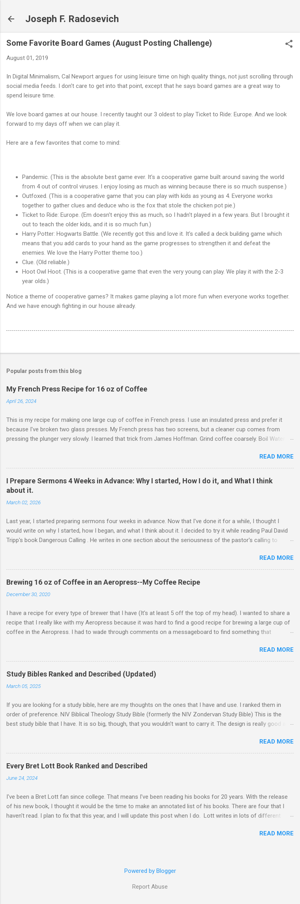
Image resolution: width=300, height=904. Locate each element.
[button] (289, 44)
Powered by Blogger (150, 870)
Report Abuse (150, 886)
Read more (276, 456)
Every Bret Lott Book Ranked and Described (77, 766)
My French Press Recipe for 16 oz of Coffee (76, 389)
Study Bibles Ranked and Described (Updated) (81, 674)
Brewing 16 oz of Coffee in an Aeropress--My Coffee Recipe (103, 582)
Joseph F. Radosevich (72, 18)
